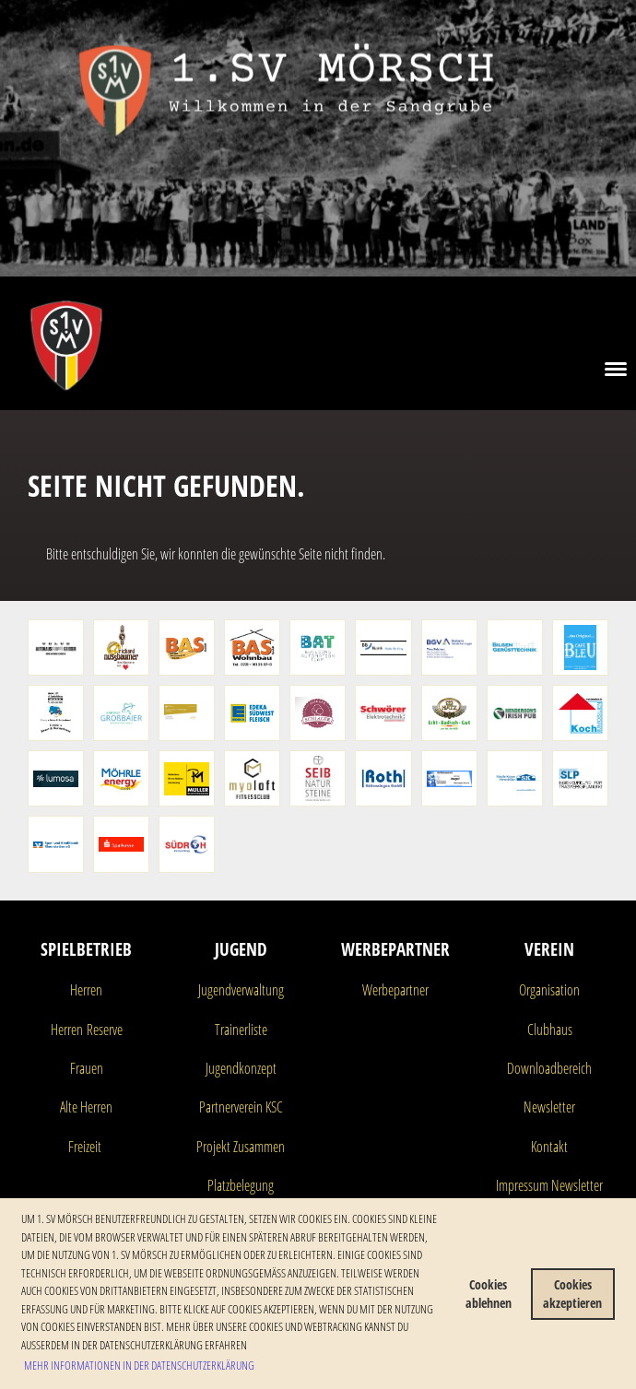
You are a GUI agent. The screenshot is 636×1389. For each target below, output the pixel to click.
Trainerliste (241, 1029)
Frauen (86, 1068)
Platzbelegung (240, 1185)
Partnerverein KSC (241, 1107)
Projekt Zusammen (240, 1146)
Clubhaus (549, 1029)
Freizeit (84, 1146)
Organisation (549, 990)
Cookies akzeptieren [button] (572, 1294)
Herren (86, 990)
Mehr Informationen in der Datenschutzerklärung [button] (139, 1365)
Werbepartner (395, 990)
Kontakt (549, 1146)
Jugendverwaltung (241, 990)
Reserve (103, 1029)
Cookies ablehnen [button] (488, 1294)
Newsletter (549, 1107)
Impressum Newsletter (549, 1185)
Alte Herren (86, 1107)
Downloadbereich (549, 1068)
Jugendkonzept (241, 1068)
